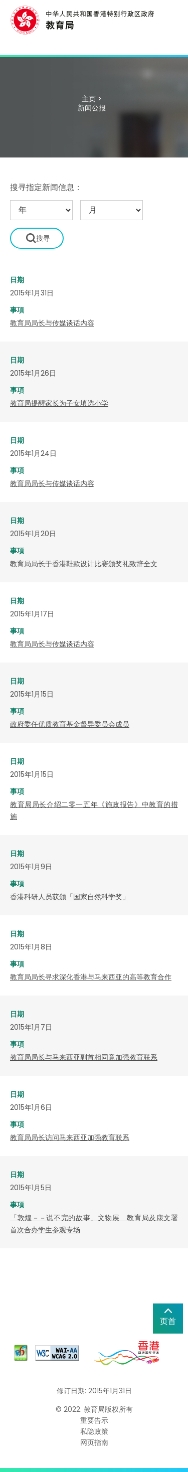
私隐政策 (94, 1431)
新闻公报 (92, 107)
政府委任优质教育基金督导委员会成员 (69, 724)
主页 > (92, 98)
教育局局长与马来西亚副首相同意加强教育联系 (83, 1057)
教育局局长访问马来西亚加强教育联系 (69, 1137)
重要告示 (94, 1420)
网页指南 (94, 1442)
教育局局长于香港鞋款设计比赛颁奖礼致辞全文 (83, 564)
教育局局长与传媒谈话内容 (52, 323)
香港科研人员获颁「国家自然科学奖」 (69, 897)
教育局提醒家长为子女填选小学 (59, 403)
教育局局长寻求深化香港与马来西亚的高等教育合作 (90, 977)
